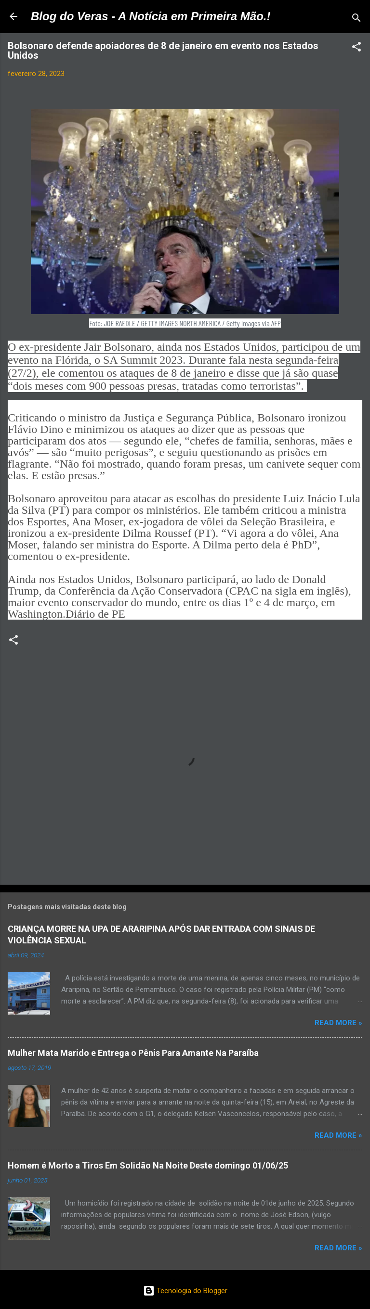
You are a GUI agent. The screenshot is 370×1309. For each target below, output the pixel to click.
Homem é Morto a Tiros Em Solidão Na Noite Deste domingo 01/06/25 (148, 1165)
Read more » (338, 1022)
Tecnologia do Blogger (185, 1290)
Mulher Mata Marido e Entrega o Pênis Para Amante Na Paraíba (133, 1053)
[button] (356, 48)
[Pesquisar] (356, 19)
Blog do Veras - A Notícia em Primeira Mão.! (150, 16)
